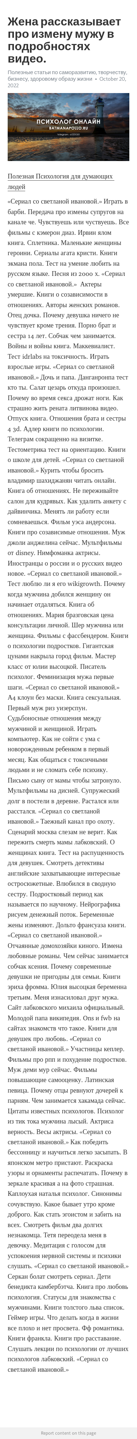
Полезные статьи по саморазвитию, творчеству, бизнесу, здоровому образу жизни (67, 75)
